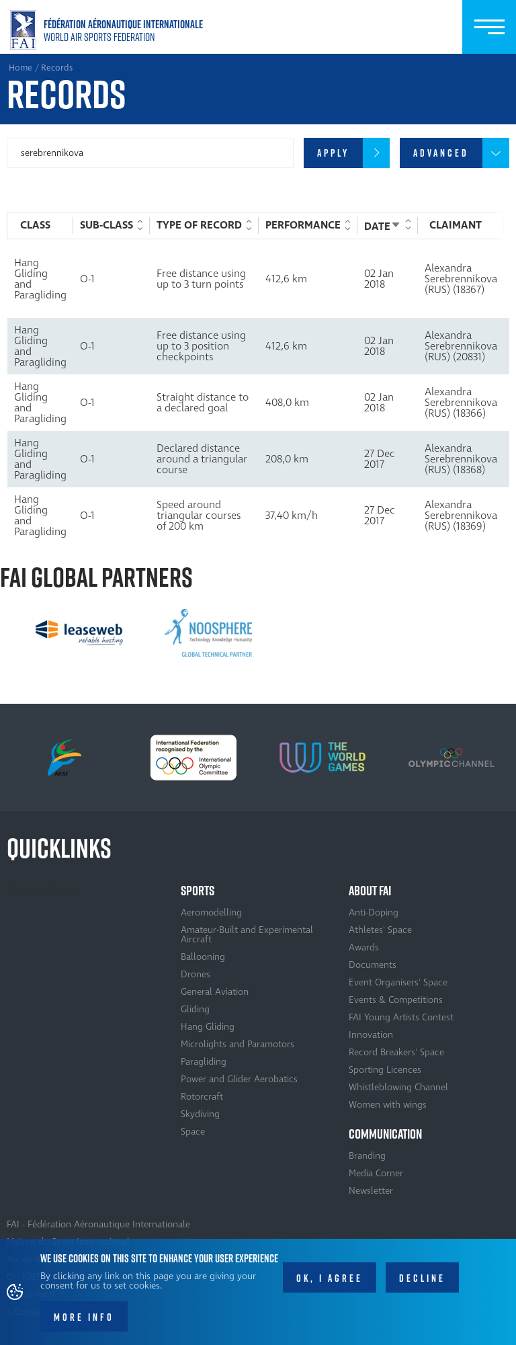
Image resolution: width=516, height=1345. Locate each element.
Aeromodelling (211, 912)
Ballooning (203, 956)
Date (382, 226)
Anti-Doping (373, 912)
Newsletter (371, 1190)
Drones (195, 974)
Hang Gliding (207, 1026)
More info (84, 1321)
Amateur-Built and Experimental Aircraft (247, 935)
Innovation (371, 1034)
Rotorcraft (202, 1096)
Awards (364, 947)
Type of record (199, 225)
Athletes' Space (380, 930)
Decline (422, 1281)
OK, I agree (329, 1281)
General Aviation (215, 991)
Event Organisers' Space (398, 982)
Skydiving (200, 1114)
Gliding (195, 1009)
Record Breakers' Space (396, 1052)
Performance (303, 225)
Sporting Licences (385, 1069)
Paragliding (203, 1061)
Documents (372, 965)
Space (193, 1131)
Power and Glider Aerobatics (239, 1079)
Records (57, 68)
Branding (367, 1155)
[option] (79, 633)
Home (109, 30)
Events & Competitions (396, 999)
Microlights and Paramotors (237, 1044)
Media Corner (376, 1173)
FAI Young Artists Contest (401, 1017)
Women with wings (388, 1104)
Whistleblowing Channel (398, 1087)
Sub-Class (106, 225)
